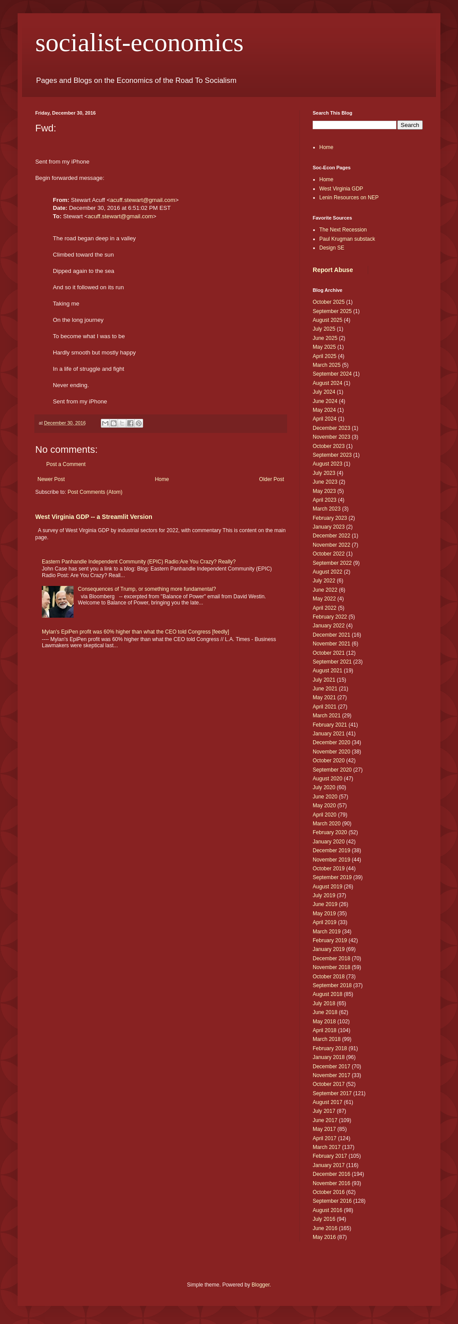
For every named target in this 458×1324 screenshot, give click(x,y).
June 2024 (325, 401)
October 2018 (329, 976)
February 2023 (330, 518)
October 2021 (329, 653)
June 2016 (325, 1228)
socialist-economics (139, 42)
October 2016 (329, 1192)
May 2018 (324, 1021)
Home (162, 479)
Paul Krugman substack (347, 239)
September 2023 (332, 455)
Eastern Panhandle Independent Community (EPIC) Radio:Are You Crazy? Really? (139, 562)
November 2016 (331, 1183)
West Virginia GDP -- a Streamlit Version (93, 516)
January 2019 (329, 949)
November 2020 (331, 752)
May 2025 (324, 347)
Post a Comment (65, 464)
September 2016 (332, 1201)
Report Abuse (333, 269)
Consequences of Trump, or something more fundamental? (147, 589)
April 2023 (324, 500)
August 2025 (327, 320)
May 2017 (324, 1129)
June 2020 (325, 797)
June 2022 (325, 590)
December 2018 (331, 958)
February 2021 (330, 725)
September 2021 (332, 662)
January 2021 (329, 734)
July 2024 (324, 392)
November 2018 (331, 967)
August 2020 (327, 779)
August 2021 (327, 671)
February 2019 (330, 940)
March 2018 (326, 1039)
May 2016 (324, 1237)
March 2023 (326, 509)
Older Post (271, 479)
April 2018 (324, 1030)
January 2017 (329, 1165)
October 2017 (329, 1084)
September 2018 (332, 985)
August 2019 (327, 887)
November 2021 (331, 644)
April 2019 (324, 922)
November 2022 (331, 545)
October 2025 (329, 302)
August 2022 (327, 572)
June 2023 (325, 482)
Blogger (260, 1285)
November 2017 (331, 1075)
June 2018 (325, 1012)
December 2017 (331, 1066)
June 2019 (325, 904)
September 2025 (332, 311)
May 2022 (324, 599)
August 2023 (327, 464)
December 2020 (331, 742)
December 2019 (331, 850)
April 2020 (324, 815)
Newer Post (51, 479)
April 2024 (324, 419)
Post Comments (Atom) (94, 492)
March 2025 (326, 365)
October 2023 (329, 446)
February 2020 (330, 832)
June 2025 (325, 338)
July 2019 (324, 895)
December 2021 (331, 635)
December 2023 (331, 428)
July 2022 (324, 581)
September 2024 (332, 374)
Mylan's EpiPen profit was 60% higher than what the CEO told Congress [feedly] (135, 632)
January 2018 (329, 1057)
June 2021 (325, 689)
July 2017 (324, 1111)
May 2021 (324, 697)
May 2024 (324, 410)
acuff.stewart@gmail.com (142, 200)
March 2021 (326, 715)
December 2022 (331, 536)
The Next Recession (343, 230)
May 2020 (324, 805)
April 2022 (324, 608)
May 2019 (324, 913)
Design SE (331, 248)
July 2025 (324, 329)
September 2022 (332, 563)
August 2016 (327, 1210)
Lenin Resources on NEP (349, 197)
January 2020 (329, 842)
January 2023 (329, 527)
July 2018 (324, 1003)
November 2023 (331, 437)
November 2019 (331, 860)
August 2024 (327, 383)
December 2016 (331, 1174)
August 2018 (327, 994)
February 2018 (330, 1048)
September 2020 (332, 770)
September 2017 (332, 1093)
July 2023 (324, 473)
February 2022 (330, 617)
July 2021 (324, 680)
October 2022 (329, 554)
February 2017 (330, 1156)
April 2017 (324, 1138)
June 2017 (325, 1120)
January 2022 (329, 626)
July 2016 (324, 1219)
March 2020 (326, 824)
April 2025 (324, 356)
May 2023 (324, 491)
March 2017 (326, 1147)
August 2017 (327, 1102)
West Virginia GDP (341, 189)
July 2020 (324, 787)
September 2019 (332, 877)
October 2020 (329, 760)
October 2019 (329, 868)
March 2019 (326, 932)
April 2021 (324, 707)
